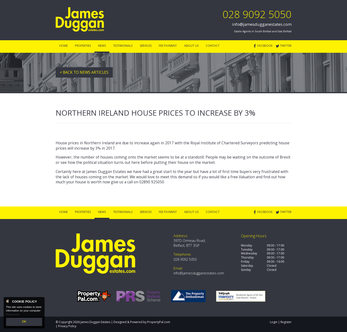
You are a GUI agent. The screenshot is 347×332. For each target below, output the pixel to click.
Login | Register (281, 322)
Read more (12, 315)
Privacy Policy (67, 326)
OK (24, 322)
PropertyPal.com (158, 322)
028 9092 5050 (257, 14)
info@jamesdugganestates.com (262, 24)
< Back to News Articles (84, 72)
